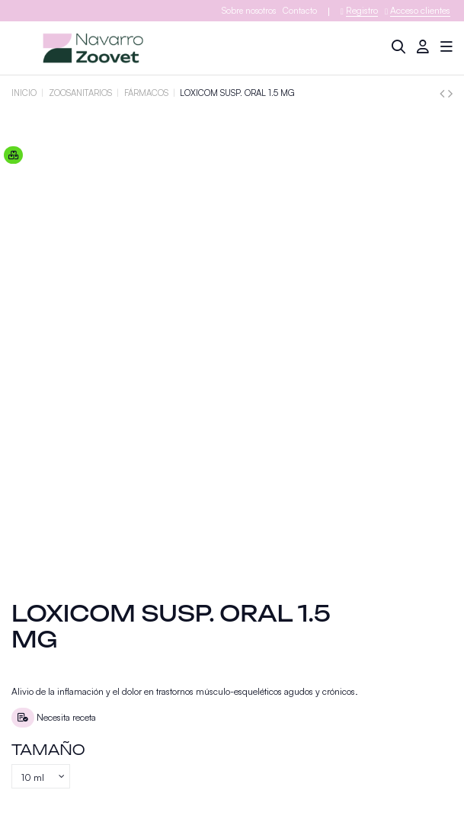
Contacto (300, 10)
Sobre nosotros (249, 10)
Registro (362, 10)
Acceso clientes (420, 10)
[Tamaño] (40, 776)
